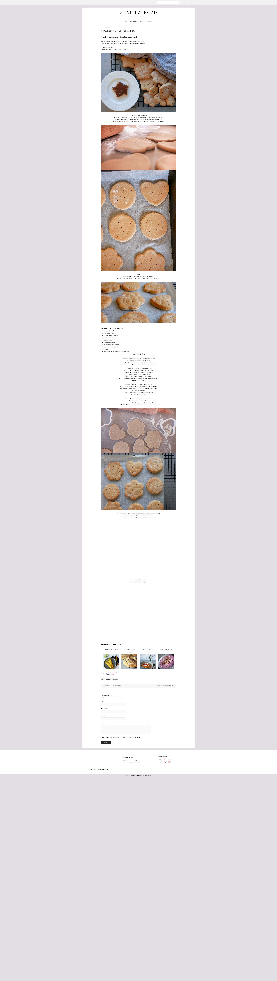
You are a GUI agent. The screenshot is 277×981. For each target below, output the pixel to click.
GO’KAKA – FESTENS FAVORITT (166, 686)
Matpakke (108, 679)
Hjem (126, 21)
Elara (89, 769)
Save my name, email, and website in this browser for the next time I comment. (121, 737)
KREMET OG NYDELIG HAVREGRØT (147, 651)
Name (102, 701)
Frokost (105, 27)
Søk (184, 2)
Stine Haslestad (138, 12)
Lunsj (108, 27)
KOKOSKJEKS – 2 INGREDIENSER (111, 686)
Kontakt (149, 21)
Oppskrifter (134, 21)
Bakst (102, 27)
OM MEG (142, 21)
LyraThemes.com (105, 769)
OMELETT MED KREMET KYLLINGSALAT (111, 651)
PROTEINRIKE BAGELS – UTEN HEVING (129, 651)
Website (103, 716)
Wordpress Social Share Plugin (132, 775)
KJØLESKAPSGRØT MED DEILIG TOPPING (166, 651)
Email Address (104, 708)
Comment (103, 723)
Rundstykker (115, 679)
